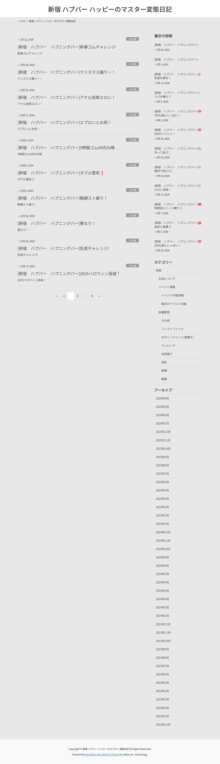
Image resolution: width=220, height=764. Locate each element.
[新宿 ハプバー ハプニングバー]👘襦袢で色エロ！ (177, 169)
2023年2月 (162, 708)
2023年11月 (163, 632)
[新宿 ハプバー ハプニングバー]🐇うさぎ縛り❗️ (177, 95)
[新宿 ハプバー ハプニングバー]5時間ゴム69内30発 (66, 147)
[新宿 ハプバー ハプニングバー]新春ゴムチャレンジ (67, 47)
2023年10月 (163, 641)
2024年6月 (162, 582)
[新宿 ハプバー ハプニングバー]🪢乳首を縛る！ (177, 76)
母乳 (164, 362)
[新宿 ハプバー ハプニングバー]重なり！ (57, 223)
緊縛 (164, 370)
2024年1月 (162, 616)
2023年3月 (162, 699)
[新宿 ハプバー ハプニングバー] (176, 45)
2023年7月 (162, 666)
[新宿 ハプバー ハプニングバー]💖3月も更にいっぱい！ (177, 113)
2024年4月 (162, 599)
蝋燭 (164, 379)
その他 (132, 39)
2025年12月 (163, 432)
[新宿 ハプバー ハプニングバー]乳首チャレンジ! (63, 248)
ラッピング (168, 345)
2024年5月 (162, 591)
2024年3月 (162, 607)
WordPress (91, 754)
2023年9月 (162, 649)
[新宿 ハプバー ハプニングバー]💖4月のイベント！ (177, 132)
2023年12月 (163, 624)
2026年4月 (162, 398)
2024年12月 (163, 532)
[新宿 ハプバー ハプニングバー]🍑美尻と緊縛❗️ (177, 225)
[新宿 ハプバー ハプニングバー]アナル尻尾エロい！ (67, 97)
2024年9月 (162, 557)
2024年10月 (163, 549)
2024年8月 (162, 566)
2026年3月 (162, 407)
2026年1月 (162, 423)
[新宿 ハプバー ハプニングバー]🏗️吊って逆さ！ (177, 150)
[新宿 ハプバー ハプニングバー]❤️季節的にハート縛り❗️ (177, 206)
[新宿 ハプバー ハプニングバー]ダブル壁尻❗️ (61, 173)
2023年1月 (162, 716)
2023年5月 (162, 683)
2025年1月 (162, 524)
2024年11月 (163, 541)
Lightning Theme (109, 754)
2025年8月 (162, 465)
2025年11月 (163, 440)
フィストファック (172, 329)
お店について (167, 278)
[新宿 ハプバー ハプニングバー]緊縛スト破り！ (63, 198)
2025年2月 (162, 515)
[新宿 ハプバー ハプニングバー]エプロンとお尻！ (65, 122)
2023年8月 (162, 658)
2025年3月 (162, 507)
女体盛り (166, 354)
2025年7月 (162, 474)
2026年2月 (162, 415)
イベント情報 (167, 287)
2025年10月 (163, 449)
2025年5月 (162, 490)
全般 (158, 270)
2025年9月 (162, 457)
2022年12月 (163, 724)
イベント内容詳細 (172, 295)
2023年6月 (162, 674)
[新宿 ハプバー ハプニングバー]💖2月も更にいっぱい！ (177, 243)
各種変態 (164, 312)
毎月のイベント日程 (173, 304)
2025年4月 (162, 499)
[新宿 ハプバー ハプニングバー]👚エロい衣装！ (177, 187)
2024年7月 (162, 574)
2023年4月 (162, 691)
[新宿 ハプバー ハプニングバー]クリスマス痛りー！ (67, 72)
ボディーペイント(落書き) (177, 337)
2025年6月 (162, 482)
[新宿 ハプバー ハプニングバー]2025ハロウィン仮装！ (69, 273)
